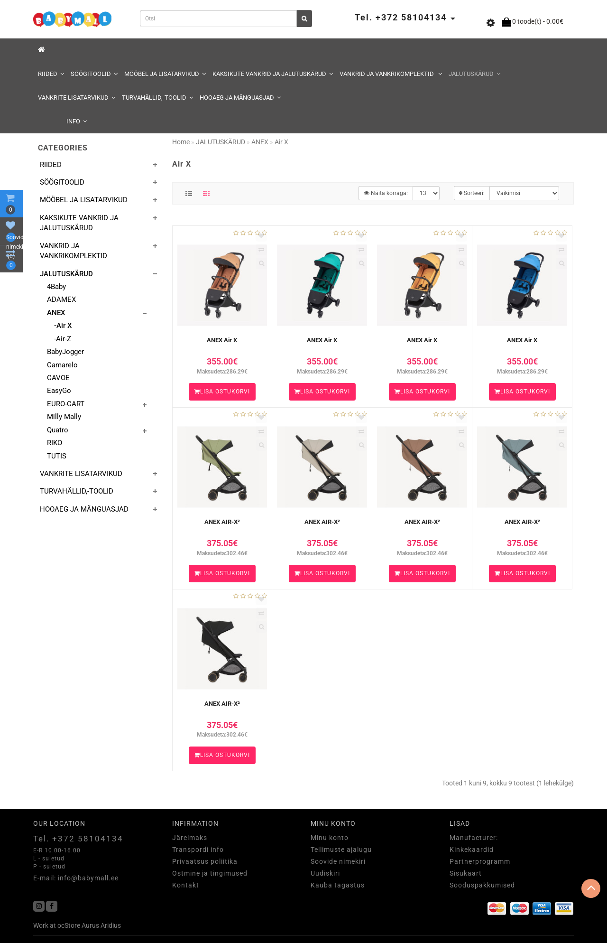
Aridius (111, 925)
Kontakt (185, 885)
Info (76, 121)
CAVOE (58, 377)
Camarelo (62, 365)
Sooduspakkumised (482, 885)
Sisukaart (466, 873)
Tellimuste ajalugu (341, 849)
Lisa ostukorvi (222, 391)
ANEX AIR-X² (222, 521)
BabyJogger (65, 351)
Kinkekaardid (472, 849)
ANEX (56, 312)
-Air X (63, 325)
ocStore (68, 925)
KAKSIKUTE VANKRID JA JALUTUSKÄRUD (272, 73)
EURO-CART (65, 404)
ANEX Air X (222, 340)
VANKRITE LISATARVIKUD (76, 97)
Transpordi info (198, 849)
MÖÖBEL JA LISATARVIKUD (165, 73)
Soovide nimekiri (338, 861)
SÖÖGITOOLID (94, 73)
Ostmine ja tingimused (210, 873)
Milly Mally (64, 416)
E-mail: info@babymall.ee (76, 878)
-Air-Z (62, 339)
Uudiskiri (325, 873)
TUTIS (56, 456)
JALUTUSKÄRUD (474, 73)
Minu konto (330, 837)
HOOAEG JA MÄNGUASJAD (240, 97)
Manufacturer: (474, 837)
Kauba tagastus (338, 885)
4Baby (56, 286)
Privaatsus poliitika (205, 861)
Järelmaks (189, 837)
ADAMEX (61, 299)
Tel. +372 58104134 (78, 838)
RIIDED (51, 73)
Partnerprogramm (480, 861)
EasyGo (59, 390)
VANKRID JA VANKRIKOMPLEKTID (391, 73)
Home (181, 142)
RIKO (54, 443)
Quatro (57, 430)
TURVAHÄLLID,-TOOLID (157, 97)
